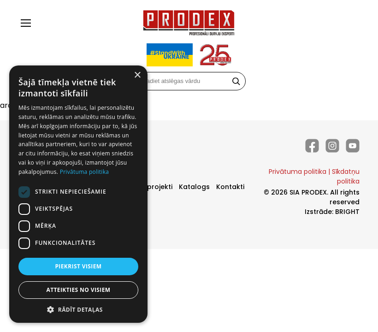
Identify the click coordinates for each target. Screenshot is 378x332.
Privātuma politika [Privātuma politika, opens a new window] (84, 172)
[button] (78, 309)
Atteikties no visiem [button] (78, 290)
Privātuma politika (297, 171)
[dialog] (78, 194)
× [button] (137, 75)
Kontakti (230, 186)
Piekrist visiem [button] (78, 266)
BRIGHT (347, 211)
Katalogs (194, 186)
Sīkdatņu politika (346, 176)
